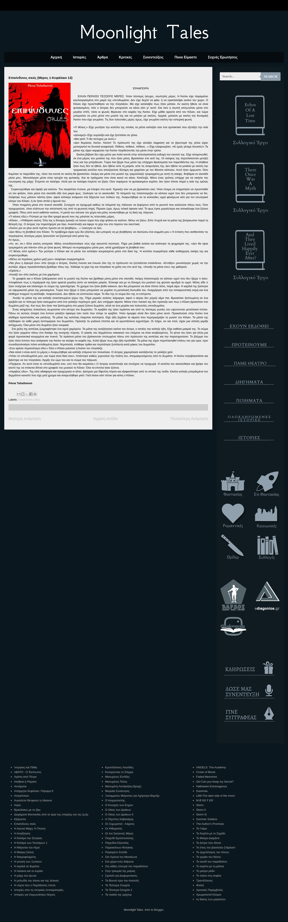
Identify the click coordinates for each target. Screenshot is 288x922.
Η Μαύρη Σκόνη (24, 852)
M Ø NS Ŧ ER (204, 800)
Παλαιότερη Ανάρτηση (189, 419)
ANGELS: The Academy (211, 767)
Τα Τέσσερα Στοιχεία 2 (118, 890)
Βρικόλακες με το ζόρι (27, 809)
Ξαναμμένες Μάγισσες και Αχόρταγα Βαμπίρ (132, 795)
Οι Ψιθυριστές (113, 828)
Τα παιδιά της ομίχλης (118, 894)
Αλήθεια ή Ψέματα (25, 781)
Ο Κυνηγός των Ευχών (119, 805)
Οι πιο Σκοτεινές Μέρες (119, 833)
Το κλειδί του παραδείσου (211, 861)
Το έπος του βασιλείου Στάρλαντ (215, 847)
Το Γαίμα (201, 828)
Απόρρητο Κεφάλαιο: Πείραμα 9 (33, 791)
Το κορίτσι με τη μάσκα (210, 866)
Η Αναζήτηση (22, 833)
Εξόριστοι (20, 819)
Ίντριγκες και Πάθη (25, 767)
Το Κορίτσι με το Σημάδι (210, 833)
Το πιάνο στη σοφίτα (208, 875)
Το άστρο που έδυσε (208, 842)
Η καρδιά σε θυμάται (26, 866)
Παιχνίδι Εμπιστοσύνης (119, 838)
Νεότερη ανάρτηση (25, 419)
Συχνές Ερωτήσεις (222, 57)
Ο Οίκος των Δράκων (118, 809)
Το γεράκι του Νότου (208, 856)
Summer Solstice (206, 819)
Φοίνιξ (200, 885)
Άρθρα (102, 57)
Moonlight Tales (144, 32)
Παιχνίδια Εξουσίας (117, 842)
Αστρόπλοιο (21, 795)
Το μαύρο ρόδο (205, 871)
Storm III (201, 814)
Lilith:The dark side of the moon (215, 795)
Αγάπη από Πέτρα (25, 776)
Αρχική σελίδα (105, 419)
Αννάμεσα (20, 786)
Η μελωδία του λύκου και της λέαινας (36, 880)
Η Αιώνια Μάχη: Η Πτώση (29, 828)
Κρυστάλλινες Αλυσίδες (119, 767)
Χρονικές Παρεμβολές (209, 890)
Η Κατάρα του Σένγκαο (28, 838)
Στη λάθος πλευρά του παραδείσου (126, 866)
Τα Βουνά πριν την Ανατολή (122, 880)
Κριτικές (125, 57)
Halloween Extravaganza (211, 786)
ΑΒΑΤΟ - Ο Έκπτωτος (27, 772)
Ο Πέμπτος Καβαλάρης (119, 819)
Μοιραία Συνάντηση (117, 791)
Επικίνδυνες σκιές (29, 399)
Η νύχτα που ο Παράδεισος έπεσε (34, 885)
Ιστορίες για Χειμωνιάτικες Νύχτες (34, 894)
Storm (200, 805)
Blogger (158, 909)
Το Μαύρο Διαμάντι (207, 838)
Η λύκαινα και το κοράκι (28, 871)
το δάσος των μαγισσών (211, 899)
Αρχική (56, 57)
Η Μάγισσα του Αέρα (26, 847)
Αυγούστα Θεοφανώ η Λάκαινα (33, 800)
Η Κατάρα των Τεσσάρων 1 (30, 842)
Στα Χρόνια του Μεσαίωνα (121, 856)
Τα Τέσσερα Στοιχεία (117, 885)
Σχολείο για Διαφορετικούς (121, 875)
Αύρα (17, 805)
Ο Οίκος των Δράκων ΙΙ (119, 814)
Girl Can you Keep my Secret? (215, 781)
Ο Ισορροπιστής (115, 800)
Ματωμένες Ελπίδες (117, 776)
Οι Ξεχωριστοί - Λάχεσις (120, 823)
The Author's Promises (210, 823)
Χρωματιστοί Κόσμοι (208, 894)
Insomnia (201, 791)
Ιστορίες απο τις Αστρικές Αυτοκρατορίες (39, 890)
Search (270, 76)
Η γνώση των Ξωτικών (28, 861)
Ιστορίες (79, 57)
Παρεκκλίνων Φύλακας (119, 847)
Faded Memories (206, 776)
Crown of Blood (205, 772)
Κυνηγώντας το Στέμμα (119, 772)
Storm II (201, 809)
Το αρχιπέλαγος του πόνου (212, 852)
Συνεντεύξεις (153, 57)
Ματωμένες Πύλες (116, 781)
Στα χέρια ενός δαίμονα (119, 861)
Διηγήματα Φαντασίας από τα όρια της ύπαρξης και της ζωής (51, 814)
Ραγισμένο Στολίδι (116, 852)
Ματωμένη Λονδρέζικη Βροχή (123, 786)
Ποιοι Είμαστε (186, 57)
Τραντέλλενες (204, 880)
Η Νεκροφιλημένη (25, 856)
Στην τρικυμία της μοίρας (120, 871)
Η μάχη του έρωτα (25, 875)
